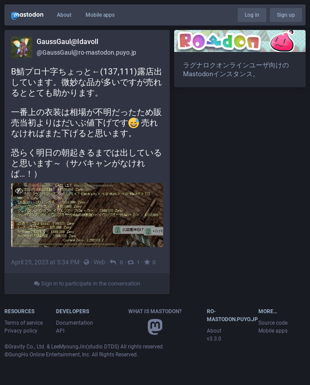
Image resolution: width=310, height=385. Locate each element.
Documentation (74, 323)
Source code (273, 323)
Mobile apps (100, 15)
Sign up (286, 15)
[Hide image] (19, 190)
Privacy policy (20, 331)
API (60, 331)
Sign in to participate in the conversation (87, 283)
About (64, 15)
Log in (252, 15)
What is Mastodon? (155, 311)
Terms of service (23, 323)
